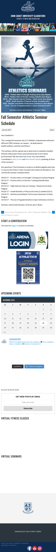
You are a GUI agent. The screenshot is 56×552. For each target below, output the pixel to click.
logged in (14, 225)
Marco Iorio (17, 159)
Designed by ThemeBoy (9, 545)
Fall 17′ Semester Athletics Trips (41, 212)
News (52, 130)
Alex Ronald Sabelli (33, 159)
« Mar (4, 332)
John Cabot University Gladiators (28, 16)
